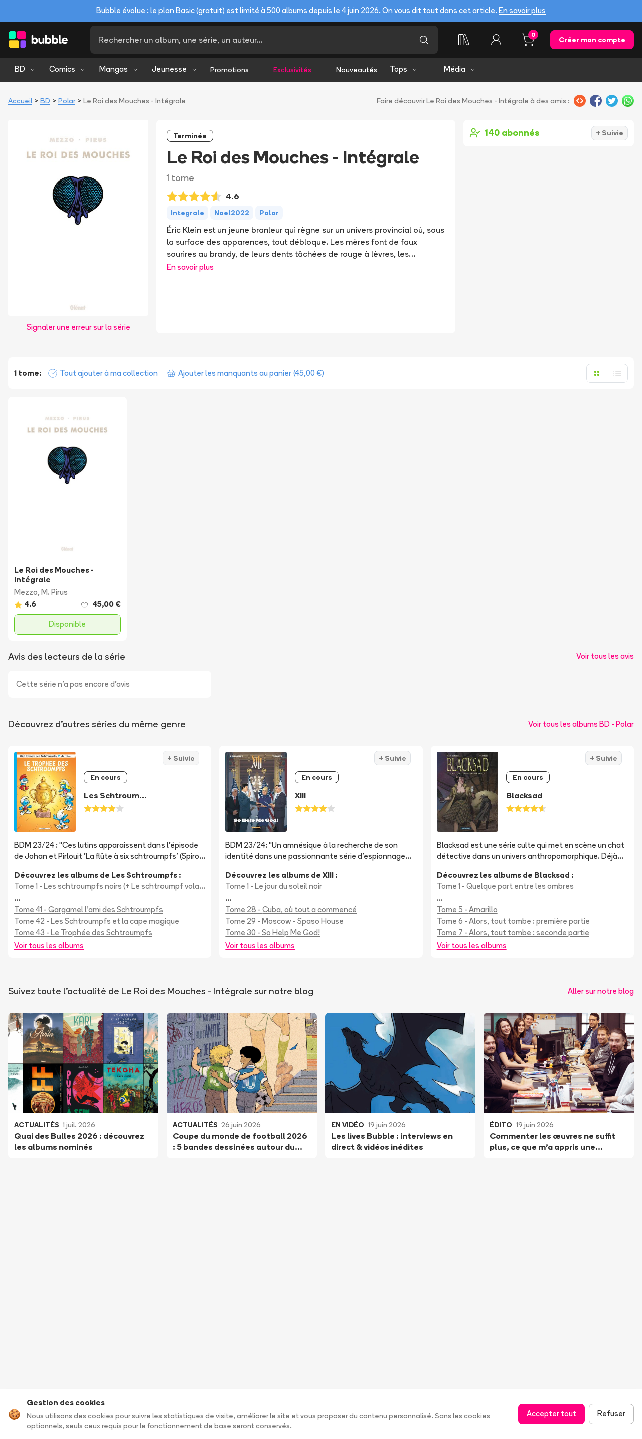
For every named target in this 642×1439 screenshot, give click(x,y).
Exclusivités (292, 69)
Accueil (20, 100)
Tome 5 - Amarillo (467, 909)
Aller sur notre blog (601, 991)
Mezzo (26, 592)
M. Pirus (54, 592)
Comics (67, 69)
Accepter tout (551, 1413)
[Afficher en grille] (597, 373)
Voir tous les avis (605, 656)
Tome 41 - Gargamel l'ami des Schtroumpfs (88, 909)
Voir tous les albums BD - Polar (581, 724)
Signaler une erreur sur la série (78, 327)
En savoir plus (522, 10)
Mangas (119, 69)
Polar (66, 100)
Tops (404, 69)
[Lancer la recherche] (424, 40)
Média (460, 69)
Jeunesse (175, 69)
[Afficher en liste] (617, 373)
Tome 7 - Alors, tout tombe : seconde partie (513, 932)
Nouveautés (356, 69)
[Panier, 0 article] (528, 40)
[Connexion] (496, 40)
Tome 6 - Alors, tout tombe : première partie (513, 921)
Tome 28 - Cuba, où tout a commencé (291, 909)
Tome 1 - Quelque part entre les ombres (505, 886)
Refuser (611, 1413)
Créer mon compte (592, 39)
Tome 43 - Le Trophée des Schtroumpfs (83, 932)
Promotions (229, 69)
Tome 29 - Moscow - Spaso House (284, 921)
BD (25, 69)
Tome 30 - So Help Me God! (272, 932)
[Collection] (464, 40)
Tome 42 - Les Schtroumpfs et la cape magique (96, 921)
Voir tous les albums (49, 945)
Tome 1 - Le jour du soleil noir (273, 886)
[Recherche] (250, 40)
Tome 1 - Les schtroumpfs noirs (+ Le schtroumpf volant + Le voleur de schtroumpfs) (109, 886)
